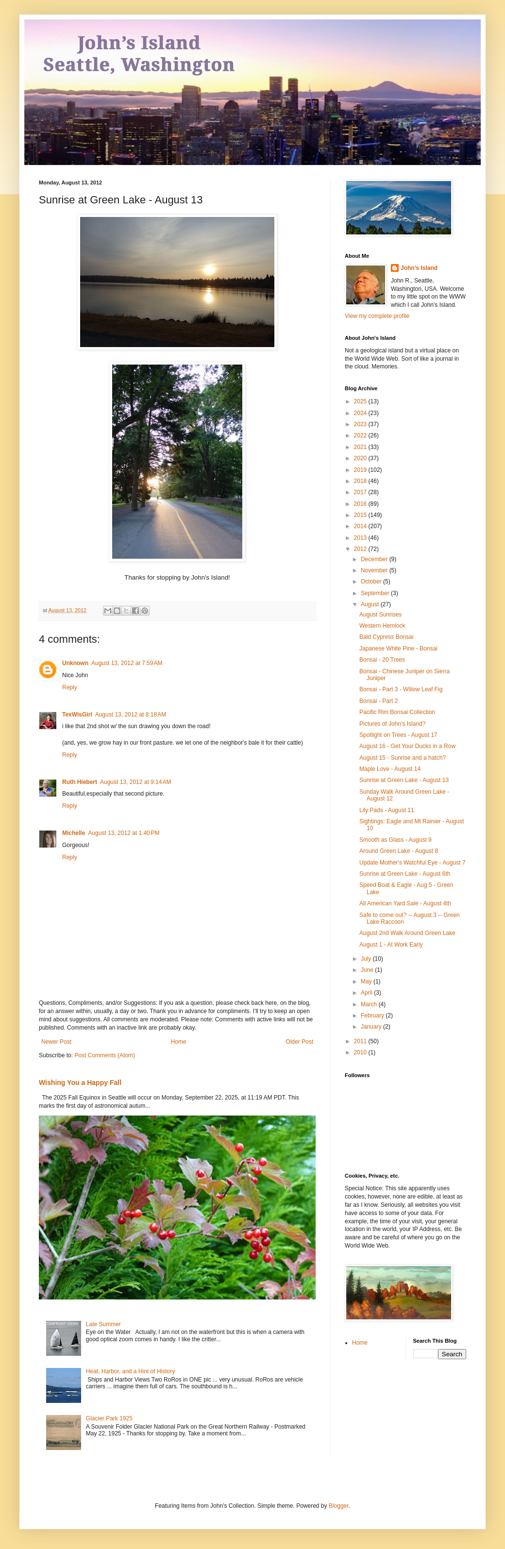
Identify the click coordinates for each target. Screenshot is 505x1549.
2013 (361, 537)
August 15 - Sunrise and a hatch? (402, 757)
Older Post (299, 1041)
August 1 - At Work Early (391, 944)
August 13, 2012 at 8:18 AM (130, 714)
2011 (361, 1041)
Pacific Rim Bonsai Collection (397, 712)
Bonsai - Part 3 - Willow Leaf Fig (400, 689)
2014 (361, 526)
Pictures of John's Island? (392, 723)
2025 (361, 401)
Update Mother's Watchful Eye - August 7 (412, 862)
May (367, 981)
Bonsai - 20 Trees (382, 659)
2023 (361, 424)
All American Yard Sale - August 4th (405, 903)
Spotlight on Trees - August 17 (398, 735)
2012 (361, 549)
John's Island (419, 268)
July (367, 958)
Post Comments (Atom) (104, 1055)
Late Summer (103, 1324)
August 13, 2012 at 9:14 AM (135, 782)
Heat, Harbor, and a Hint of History (130, 1371)
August (371, 604)
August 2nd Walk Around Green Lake (407, 933)
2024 (361, 413)
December (375, 559)
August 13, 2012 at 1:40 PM (123, 833)
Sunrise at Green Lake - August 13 (404, 780)
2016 (361, 503)
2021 (361, 447)
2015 (361, 515)
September (376, 593)
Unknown (75, 663)
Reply (69, 687)
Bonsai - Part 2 (378, 701)
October (372, 581)
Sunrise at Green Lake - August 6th (404, 873)
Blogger (339, 1505)
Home (178, 1041)
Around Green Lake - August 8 (398, 851)
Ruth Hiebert (79, 782)
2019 (361, 469)
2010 (361, 1052)
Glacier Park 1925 (109, 1418)
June (368, 969)
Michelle (73, 833)
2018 (361, 481)
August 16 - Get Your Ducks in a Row (407, 746)
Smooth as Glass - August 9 (395, 839)
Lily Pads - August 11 (386, 810)
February (373, 1015)
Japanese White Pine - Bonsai (398, 648)
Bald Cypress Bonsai (386, 636)
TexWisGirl (77, 714)
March (370, 1004)
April (367, 992)
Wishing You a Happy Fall (80, 1082)
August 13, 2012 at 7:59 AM (126, 663)
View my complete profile (377, 316)
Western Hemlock (382, 625)
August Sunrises (380, 614)
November (375, 570)
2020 (361, 458)
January (372, 1026)
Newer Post (56, 1041)
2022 (361, 435)
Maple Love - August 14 (390, 769)
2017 (361, 492)
